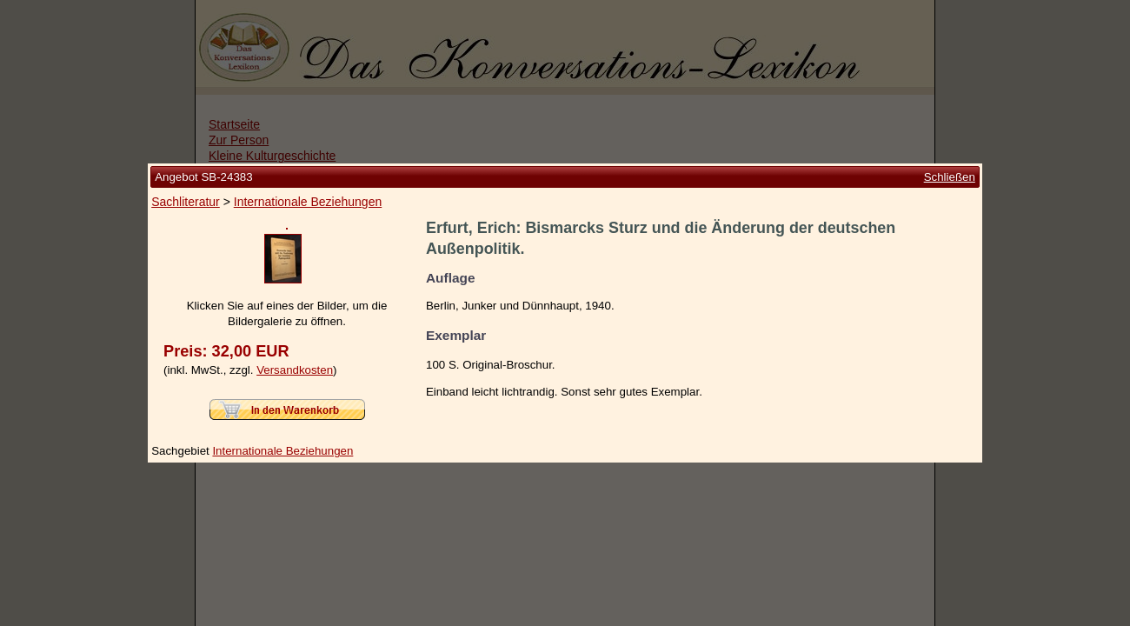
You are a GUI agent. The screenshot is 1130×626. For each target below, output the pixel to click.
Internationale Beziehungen (308, 132)
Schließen (949, 106)
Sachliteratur (185, 132)
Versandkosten (294, 439)
